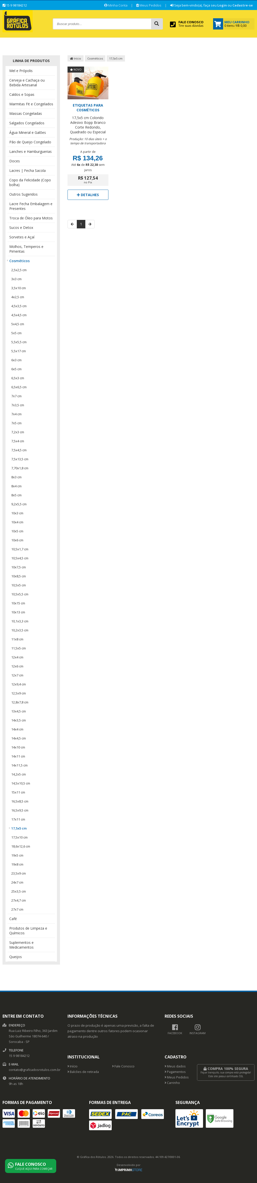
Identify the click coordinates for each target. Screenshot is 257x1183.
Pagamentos (175, 1072)
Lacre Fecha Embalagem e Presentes (30, 206)
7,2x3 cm (17, 432)
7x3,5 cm (17, 405)
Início (75, 58)
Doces (14, 161)
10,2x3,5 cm (19, 630)
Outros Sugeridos (23, 194)
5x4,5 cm (17, 324)
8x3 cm (16, 477)
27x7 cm (17, 909)
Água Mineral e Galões (27, 132)
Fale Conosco (123, 1066)
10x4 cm (17, 522)
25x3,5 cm (18, 891)
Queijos (15, 956)
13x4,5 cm (18, 711)
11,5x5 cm (18, 648)
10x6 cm (17, 540)
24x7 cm (17, 882)
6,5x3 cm (17, 378)
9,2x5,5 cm (19, 504)
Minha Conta (115, 5)
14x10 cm (18, 747)
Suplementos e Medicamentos (21, 945)
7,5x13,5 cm (19, 459)
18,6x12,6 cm (20, 846)
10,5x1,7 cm (19, 549)
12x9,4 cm (18, 684)
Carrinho (172, 1083)
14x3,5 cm (18, 720)
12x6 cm (17, 666)
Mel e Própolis (21, 70)
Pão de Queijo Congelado (30, 142)
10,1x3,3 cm (19, 621)
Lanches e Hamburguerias (30, 151)
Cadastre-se (242, 5)
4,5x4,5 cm (19, 315)
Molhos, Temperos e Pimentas (26, 249)
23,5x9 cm (18, 873)
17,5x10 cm (19, 837)
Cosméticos (19, 260)
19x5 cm (17, 855)
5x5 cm (16, 333)
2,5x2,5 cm (19, 270)
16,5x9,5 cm (19, 810)
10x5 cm (17, 531)
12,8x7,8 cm (19, 702)
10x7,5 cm (18, 567)
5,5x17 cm (18, 351)
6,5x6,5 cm (19, 387)
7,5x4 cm (17, 441)
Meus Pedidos (148, 5)
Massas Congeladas (25, 113)
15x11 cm (18, 792)
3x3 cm (16, 279)
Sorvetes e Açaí (21, 237)
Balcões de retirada (83, 1072)
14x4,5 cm (18, 738)
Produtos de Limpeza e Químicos (28, 930)
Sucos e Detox (21, 227)
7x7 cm (16, 396)
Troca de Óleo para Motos (31, 218)
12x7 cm (17, 675)
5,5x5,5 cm (19, 342)
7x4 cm (16, 414)
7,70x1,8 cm (19, 468)
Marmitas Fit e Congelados (31, 104)
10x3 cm (17, 513)
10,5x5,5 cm (19, 594)
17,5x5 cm (19, 828)
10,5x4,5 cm (19, 558)
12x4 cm (17, 657)
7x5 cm (16, 423)
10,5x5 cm (18, 585)
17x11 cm (18, 819)
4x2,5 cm (17, 297)
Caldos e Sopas (21, 94)
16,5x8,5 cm (19, 801)
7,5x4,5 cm (19, 450)
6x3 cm (16, 360)
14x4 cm (17, 729)
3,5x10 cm (18, 288)
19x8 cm (17, 864)
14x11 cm (18, 756)
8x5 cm (16, 495)
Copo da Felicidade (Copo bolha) (30, 182)
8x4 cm (16, 486)
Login (222, 5)
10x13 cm (18, 612)
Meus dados (175, 1066)
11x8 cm (17, 639)
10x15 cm (18, 603)
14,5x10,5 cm (20, 783)
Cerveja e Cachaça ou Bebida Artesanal (27, 82)
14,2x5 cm (18, 774)
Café (13, 918)
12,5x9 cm (18, 693)
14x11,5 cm (19, 765)
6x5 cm (16, 369)
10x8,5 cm (18, 576)
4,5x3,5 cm (19, 306)
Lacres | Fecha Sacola (27, 170)
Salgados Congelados (26, 123)
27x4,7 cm (18, 900)
